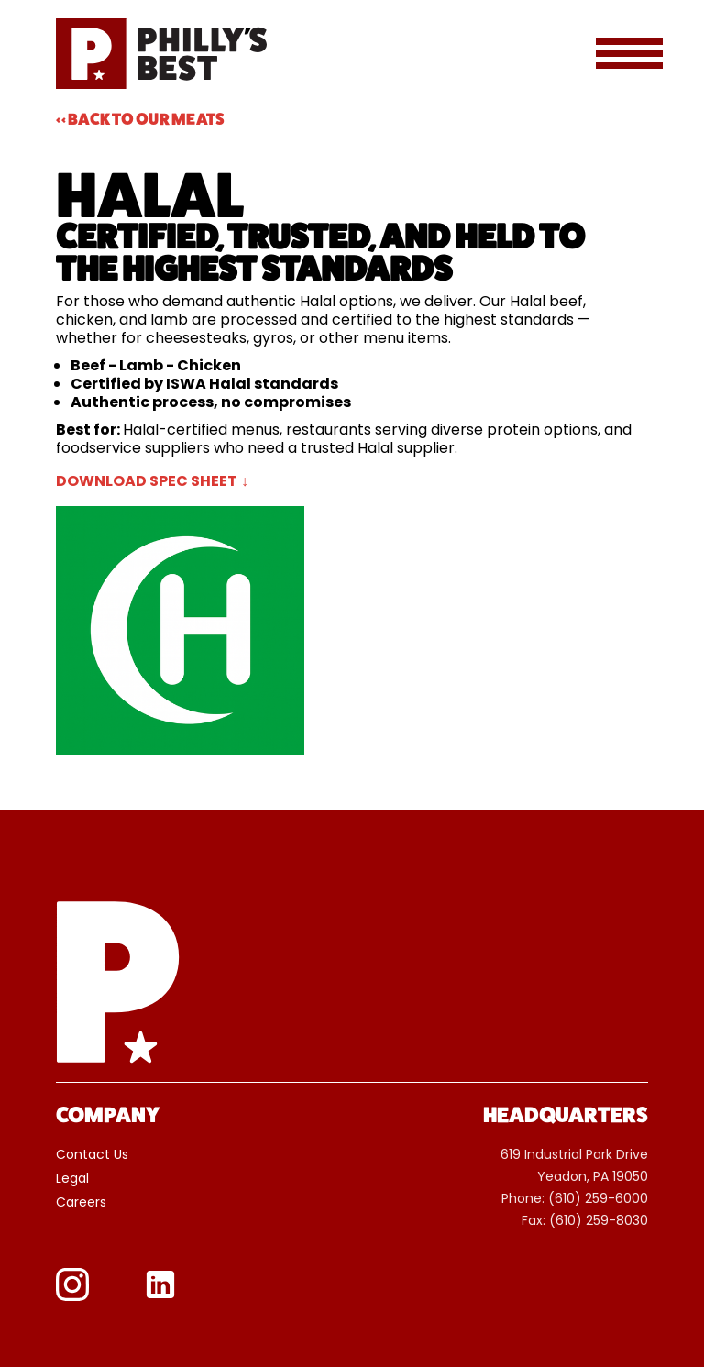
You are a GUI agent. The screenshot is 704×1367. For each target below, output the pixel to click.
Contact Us (92, 1158)
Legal (72, 1182)
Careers (81, 1205)
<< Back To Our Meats (140, 119)
